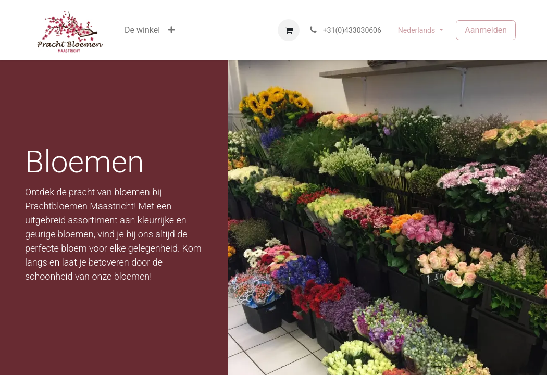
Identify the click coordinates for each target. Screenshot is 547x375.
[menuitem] (142, 30)
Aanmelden (486, 30)
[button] (171, 30)
